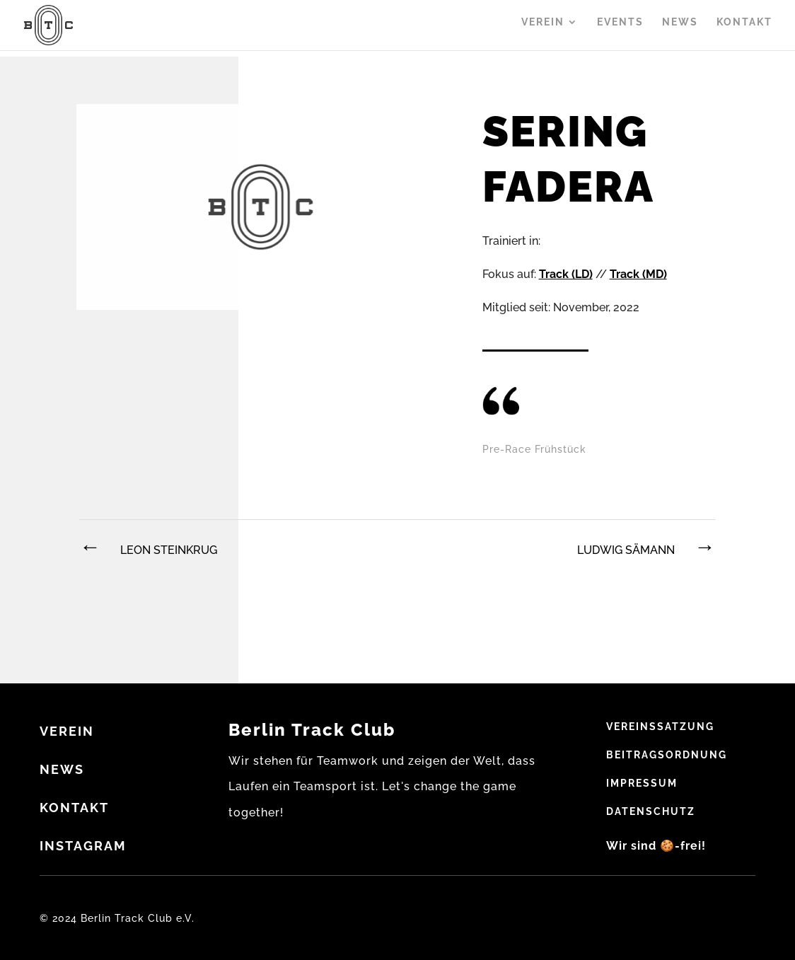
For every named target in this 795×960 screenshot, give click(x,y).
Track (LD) (566, 274)
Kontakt (744, 28)
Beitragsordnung (666, 755)
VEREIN (67, 731)
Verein (542, 28)
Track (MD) (638, 274)
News (680, 28)
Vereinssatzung (660, 726)
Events (620, 28)
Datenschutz (650, 811)
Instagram (83, 845)
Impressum (642, 783)
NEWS (62, 769)
